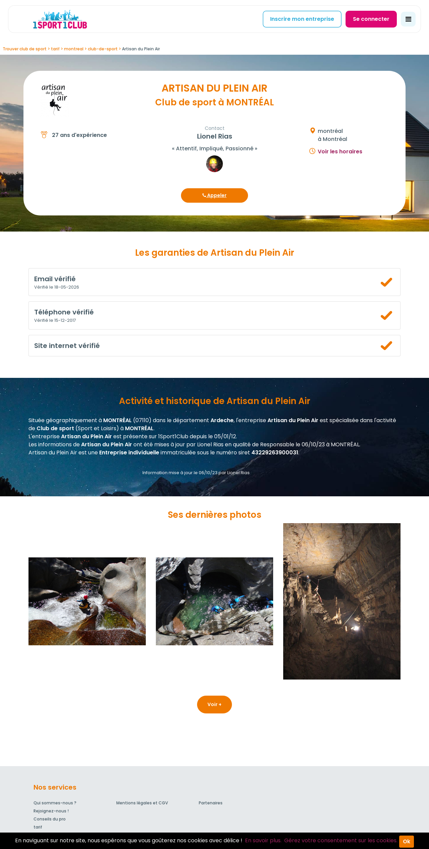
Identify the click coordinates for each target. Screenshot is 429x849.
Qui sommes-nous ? (55, 803)
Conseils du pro (50, 819)
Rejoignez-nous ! (51, 811)
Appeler (214, 195)
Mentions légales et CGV (142, 803)
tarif (38, 827)
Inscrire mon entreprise (302, 19)
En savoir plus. (263, 840)
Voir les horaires (340, 151)
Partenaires (211, 803)
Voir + (214, 704)
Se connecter (371, 19)
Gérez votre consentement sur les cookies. (340, 840)
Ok (406, 841)
